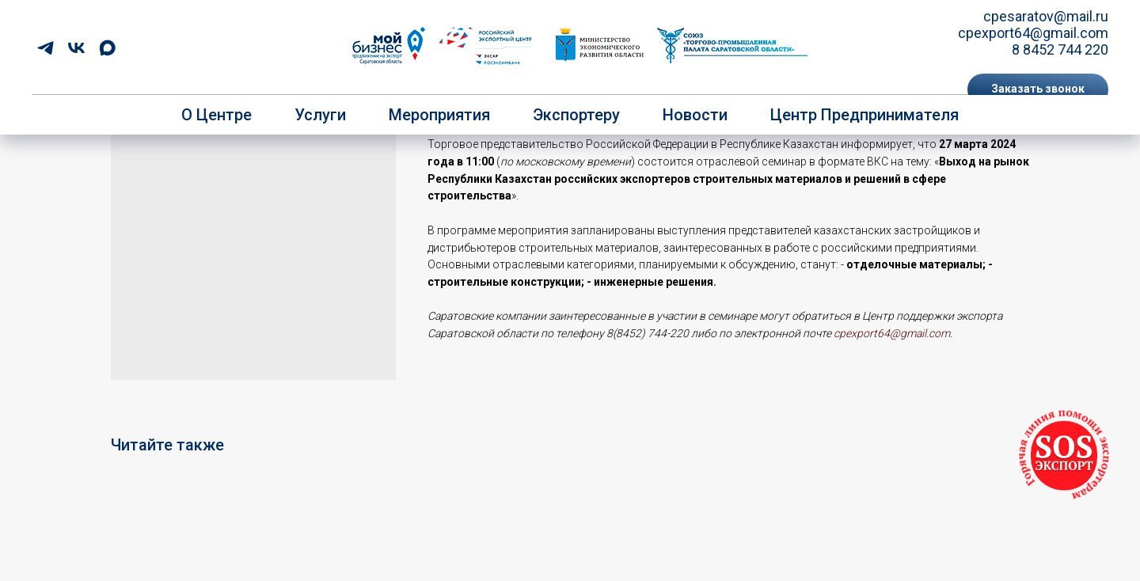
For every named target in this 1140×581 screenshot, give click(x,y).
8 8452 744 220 (1060, 49)
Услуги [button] (320, 114)
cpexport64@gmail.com (1033, 33)
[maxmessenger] (107, 48)
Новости (695, 114)
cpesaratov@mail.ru (1045, 16)
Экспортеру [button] (576, 114)
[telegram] (45, 48)
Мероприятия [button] (439, 114)
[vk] (76, 48)
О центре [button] (216, 114)
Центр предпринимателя (864, 114)
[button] (1037, 89)
